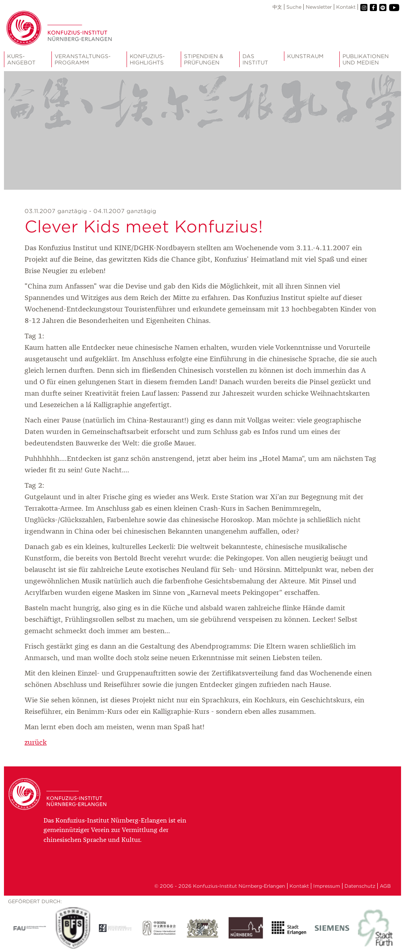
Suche (293, 7)
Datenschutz (359, 886)
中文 (277, 7)
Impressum (326, 886)
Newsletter (319, 7)
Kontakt (346, 7)
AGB (385, 886)
